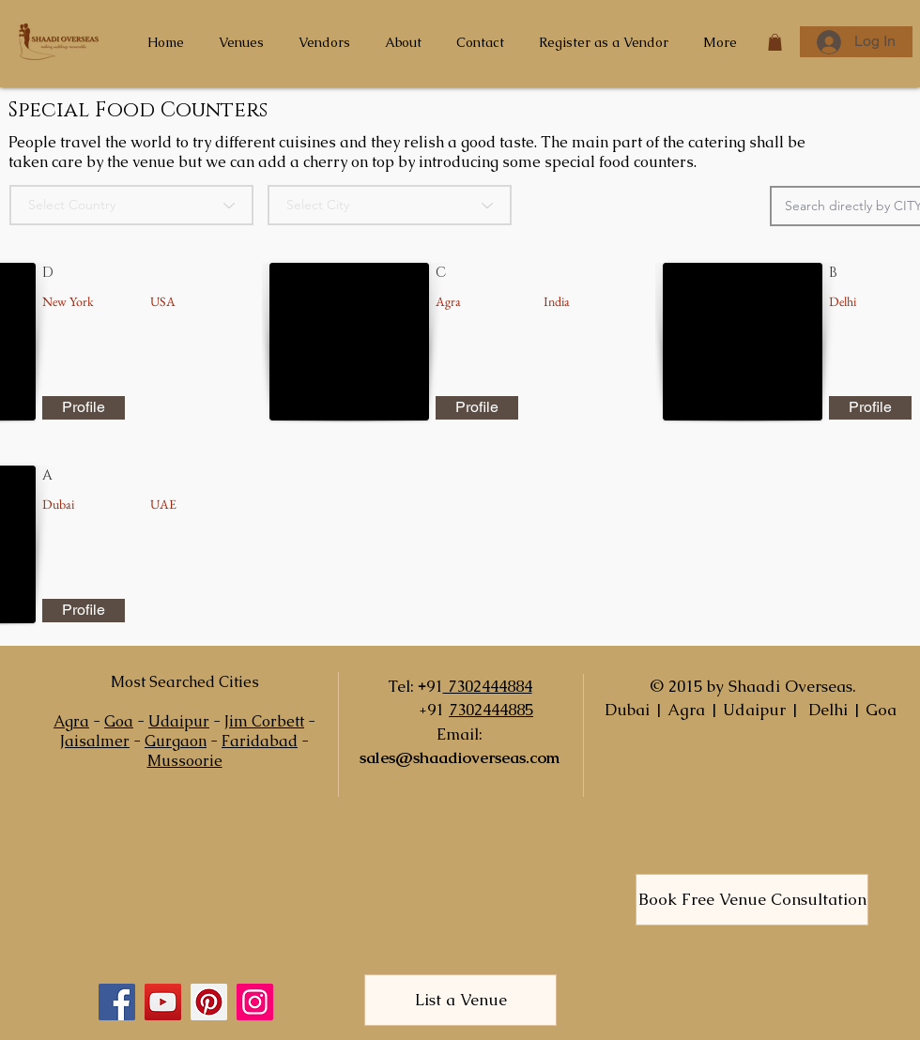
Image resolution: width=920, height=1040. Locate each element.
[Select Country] (131, 205)
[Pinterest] (209, 1002)
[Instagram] (255, 1002)
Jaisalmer (95, 741)
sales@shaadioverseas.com (460, 757)
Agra (71, 721)
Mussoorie (184, 761)
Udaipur (178, 721)
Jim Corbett (264, 721)
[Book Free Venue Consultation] (752, 899)
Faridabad (260, 741)
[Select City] (390, 205)
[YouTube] (163, 1002)
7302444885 (491, 709)
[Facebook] (117, 1002)
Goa (118, 721)
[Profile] (83, 408)
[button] (775, 42)
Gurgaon (176, 741)
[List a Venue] (460, 1000)
